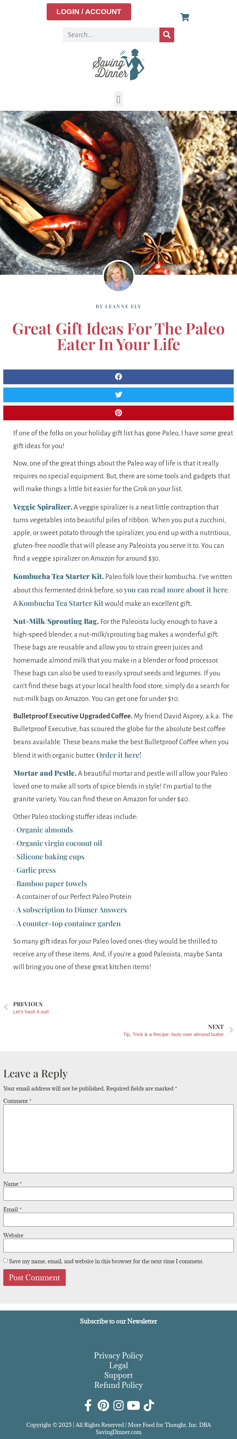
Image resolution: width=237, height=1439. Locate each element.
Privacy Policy (118, 1355)
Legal (118, 1365)
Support (118, 1375)
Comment (17, 1101)
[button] (118, 99)
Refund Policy (118, 1385)
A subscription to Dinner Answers (71, 909)
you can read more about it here (176, 589)
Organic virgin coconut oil (59, 843)
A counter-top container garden (68, 923)
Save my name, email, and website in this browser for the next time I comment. (106, 1261)
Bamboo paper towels (51, 883)
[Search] (166, 35)
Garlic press (36, 870)
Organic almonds (44, 829)
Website (13, 1235)
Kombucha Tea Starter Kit (61, 603)
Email (12, 1209)
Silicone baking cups (50, 856)
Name (12, 1184)
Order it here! (118, 755)
